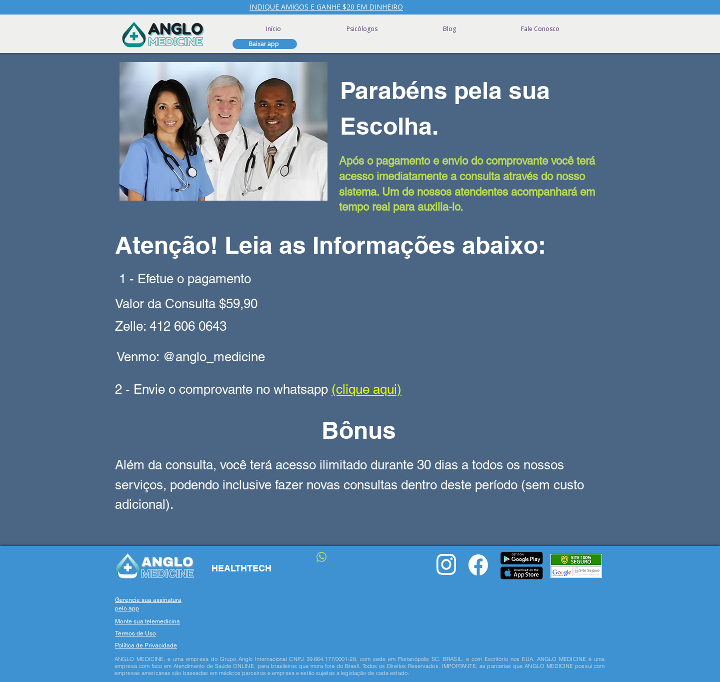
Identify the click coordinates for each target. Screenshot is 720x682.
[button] (264, 44)
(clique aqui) (367, 389)
